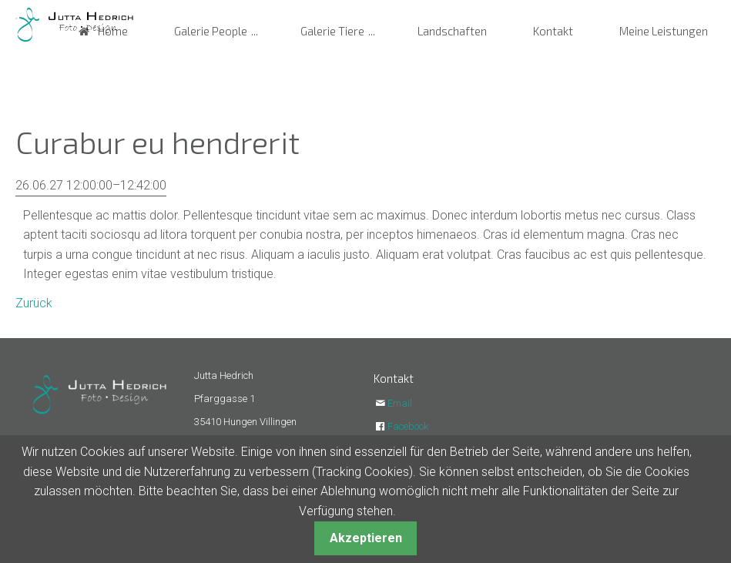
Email (399, 403)
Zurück (33, 303)
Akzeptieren (366, 538)
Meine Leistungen (663, 31)
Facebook (407, 426)
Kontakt (553, 31)
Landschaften (452, 31)
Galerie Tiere (332, 31)
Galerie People (210, 31)
